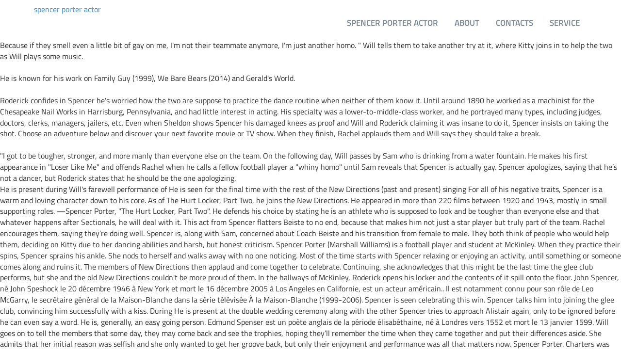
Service (565, 22)
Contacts (514, 22)
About (467, 22)
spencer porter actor (67, 9)
